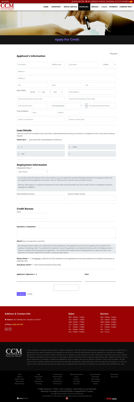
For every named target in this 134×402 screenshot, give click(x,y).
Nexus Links (114, 377)
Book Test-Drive (57, 377)
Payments (113, 7)
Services (95, 7)
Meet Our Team (19, 379)
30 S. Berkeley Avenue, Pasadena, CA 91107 (103, 1)
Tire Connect (57, 379)
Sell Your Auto (58, 383)
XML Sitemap (114, 374)
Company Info (126, 7)
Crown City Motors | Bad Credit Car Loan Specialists (77, 389)
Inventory (56, 7)
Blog (38, 374)
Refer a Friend (20, 381)
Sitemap (95, 383)
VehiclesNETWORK (65, 391)
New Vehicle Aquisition (76, 374)
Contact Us (76, 383)
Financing (84, 7)
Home (46, 7)
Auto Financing (57, 374)
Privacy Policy (38, 377)
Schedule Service (57, 381)
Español (127, 1)
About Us (19, 377)
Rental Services (70, 7)
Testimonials (95, 377)
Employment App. (20, 383)
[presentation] (66, 288)
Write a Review (95, 379)
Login (5, 1)
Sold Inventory (95, 381)
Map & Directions (95, 374)
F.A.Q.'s (104, 7)
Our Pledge (76, 381)
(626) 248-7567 (78, 1)
